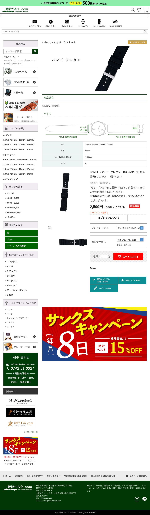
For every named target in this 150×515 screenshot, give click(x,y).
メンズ (8, 135)
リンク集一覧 (32, 432)
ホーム (8, 476)
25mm (6, 149)
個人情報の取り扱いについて (103, 476)
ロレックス (20, 60)
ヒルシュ (10, 322)
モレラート (30, 60)
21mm (14, 144)
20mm (6, 144)
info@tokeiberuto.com (52, 501)
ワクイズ (10, 326)
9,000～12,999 (14, 212)
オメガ (6, 64)
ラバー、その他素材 (16, 246)
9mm (25, 159)
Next (148, 15)
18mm (22, 140)
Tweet (93, 268)
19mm (30, 140)
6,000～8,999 (13, 207)
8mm (19, 159)
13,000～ (11, 217)
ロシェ (9, 309)
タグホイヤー (15, 64)
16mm (6, 140)
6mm (5, 159)
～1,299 (10, 193)
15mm (6, 169)
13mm (22, 164)
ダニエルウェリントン (17, 290)
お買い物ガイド (53, 476)
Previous (1, 15)
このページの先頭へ (136, 476)
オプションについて (109, 217)
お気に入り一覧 (137, 42)
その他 (10, 295)
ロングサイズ (11, 179)
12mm (14, 164)
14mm (30, 164)
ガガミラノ (12, 285)
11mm (6, 164)
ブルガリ (11, 276)
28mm (22, 149)
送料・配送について (35, 476)
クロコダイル (8, 60)
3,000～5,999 (13, 203)
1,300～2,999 (13, 198)
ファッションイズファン (17, 318)
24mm (30, 144)
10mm (33, 159)
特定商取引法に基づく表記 (75, 476)
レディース (10, 155)
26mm (14, 149)
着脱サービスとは (124, 245)
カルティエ (12, 280)
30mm (30, 149)
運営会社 (19, 476)
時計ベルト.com (17, 488)
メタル (10, 239)
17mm (14, 140)
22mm (22, 144)
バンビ (9, 314)
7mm (12, 159)
